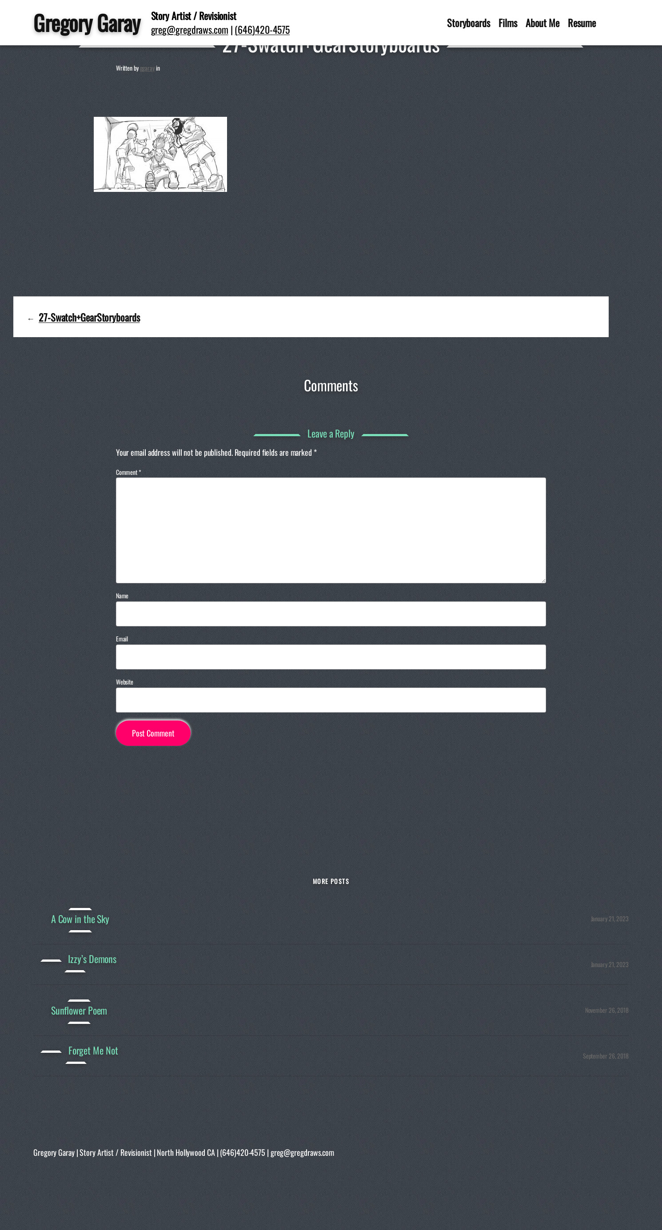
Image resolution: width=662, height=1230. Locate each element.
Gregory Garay (86, 22)
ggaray (147, 67)
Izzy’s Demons (92, 958)
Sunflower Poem (79, 1010)
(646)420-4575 (262, 29)
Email (122, 638)
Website (124, 681)
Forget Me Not (93, 1050)
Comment (128, 472)
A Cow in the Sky (80, 918)
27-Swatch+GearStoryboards (89, 317)
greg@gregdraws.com (189, 29)
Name (122, 595)
